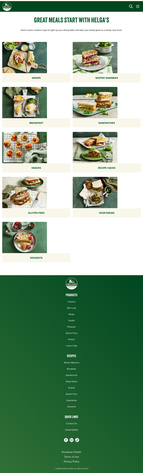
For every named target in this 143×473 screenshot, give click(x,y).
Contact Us (71, 423)
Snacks (71, 387)
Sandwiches (71, 375)
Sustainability (71, 429)
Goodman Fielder (71, 452)
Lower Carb (71, 345)
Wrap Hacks (71, 381)
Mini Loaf (71, 308)
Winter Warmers (71, 362)
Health (71, 320)
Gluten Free (71, 333)
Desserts (71, 406)
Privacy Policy (71, 461)
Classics (71, 301)
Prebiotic (71, 326)
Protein (71, 339)
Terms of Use (71, 457)
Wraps (71, 314)
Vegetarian (71, 400)
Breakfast (71, 368)
